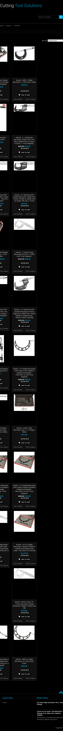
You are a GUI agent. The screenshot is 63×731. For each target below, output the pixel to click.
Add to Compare (30, 99)
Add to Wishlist (18, 99)
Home (2, 25)
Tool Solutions (21, 5)
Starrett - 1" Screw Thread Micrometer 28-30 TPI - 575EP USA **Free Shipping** (24, 254)
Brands (8, 25)
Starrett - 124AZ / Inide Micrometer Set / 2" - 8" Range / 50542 (24, 430)
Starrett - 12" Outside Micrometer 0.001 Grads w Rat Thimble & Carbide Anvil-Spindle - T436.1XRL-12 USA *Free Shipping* (24, 373)
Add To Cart (24, 95)
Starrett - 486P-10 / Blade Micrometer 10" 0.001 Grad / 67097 (24, 661)
